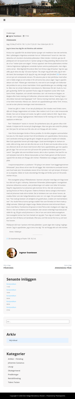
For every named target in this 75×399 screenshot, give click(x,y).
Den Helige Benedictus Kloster (37, 7)
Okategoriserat (14, 370)
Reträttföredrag (14, 378)
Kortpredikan (11, 284)
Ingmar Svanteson (14, 36)
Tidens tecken (14, 382)
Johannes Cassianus (16, 363)
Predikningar (11, 33)
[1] (7, 239)
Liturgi (10, 367)
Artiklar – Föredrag (15, 359)
